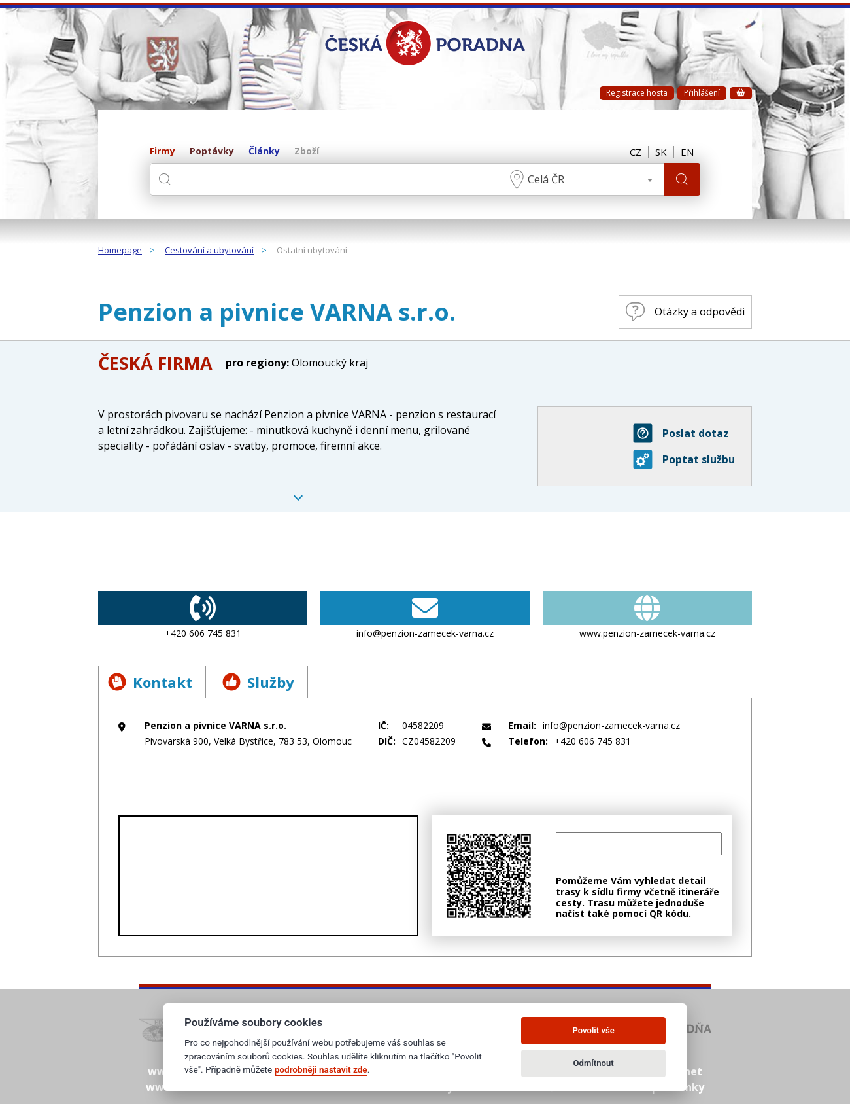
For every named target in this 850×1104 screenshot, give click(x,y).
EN (687, 152)
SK (661, 152)
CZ (635, 152)
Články (264, 151)
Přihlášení (702, 92)
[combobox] (582, 179)
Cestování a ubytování (209, 250)
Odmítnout (593, 1063)
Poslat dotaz (681, 433)
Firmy (162, 151)
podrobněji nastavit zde (321, 1069)
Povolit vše (593, 1030)
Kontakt (150, 682)
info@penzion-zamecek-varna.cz (425, 615)
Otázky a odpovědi (685, 311)
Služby (258, 682)
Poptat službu (684, 459)
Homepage (120, 250)
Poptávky (212, 151)
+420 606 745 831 (202, 615)
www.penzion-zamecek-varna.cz (647, 615)
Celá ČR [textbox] (546, 179)
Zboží (306, 151)
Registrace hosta (637, 92)
